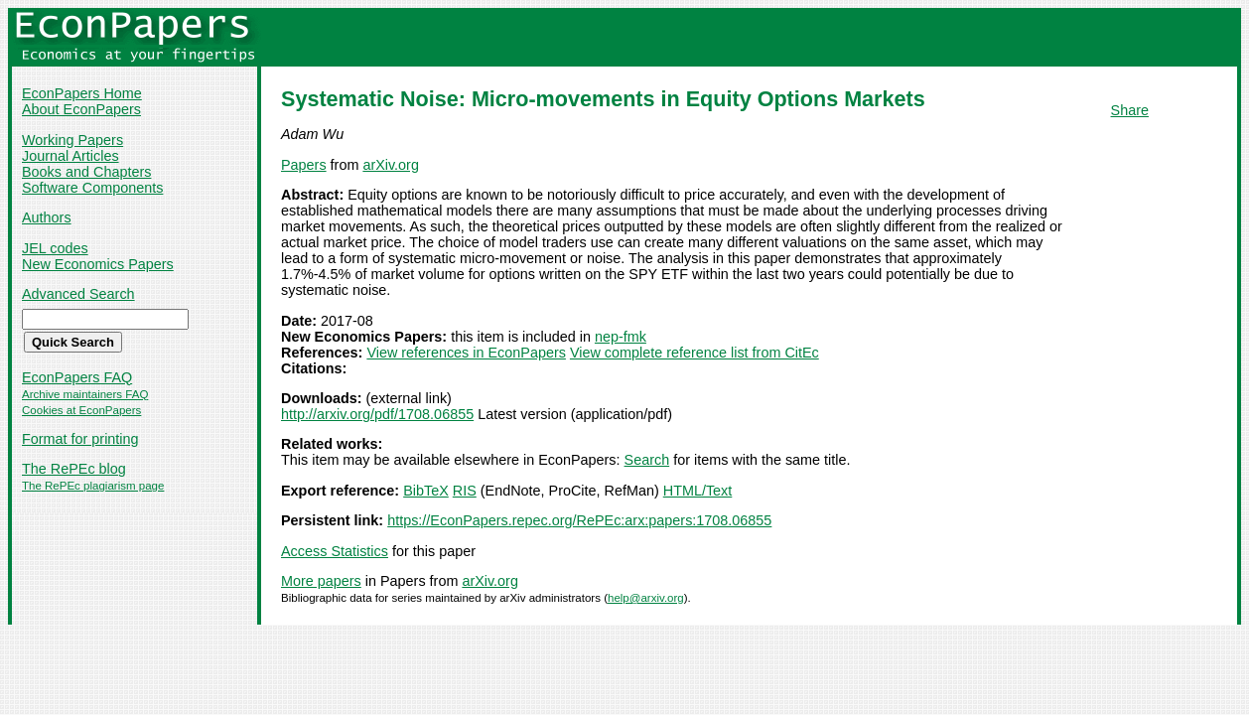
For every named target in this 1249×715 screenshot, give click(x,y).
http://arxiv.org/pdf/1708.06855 (377, 414)
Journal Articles (70, 156)
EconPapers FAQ (77, 377)
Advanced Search (78, 294)
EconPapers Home (82, 93)
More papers (321, 581)
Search (647, 460)
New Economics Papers (98, 264)
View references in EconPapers (466, 352)
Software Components (92, 188)
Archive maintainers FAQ (85, 394)
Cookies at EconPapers (81, 410)
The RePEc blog (74, 469)
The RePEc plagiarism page (93, 486)
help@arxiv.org (646, 598)
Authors (46, 217)
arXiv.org (390, 165)
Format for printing (80, 439)
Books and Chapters (86, 172)
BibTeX (426, 491)
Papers (304, 165)
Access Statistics (334, 551)
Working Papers (72, 140)
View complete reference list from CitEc (694, 352)
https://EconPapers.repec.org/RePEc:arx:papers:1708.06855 (579, 520)
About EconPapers (81, 109)
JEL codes (55, 248)
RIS (465, 491)
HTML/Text (698, 491)
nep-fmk (620, 337)
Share (1130, 110)
